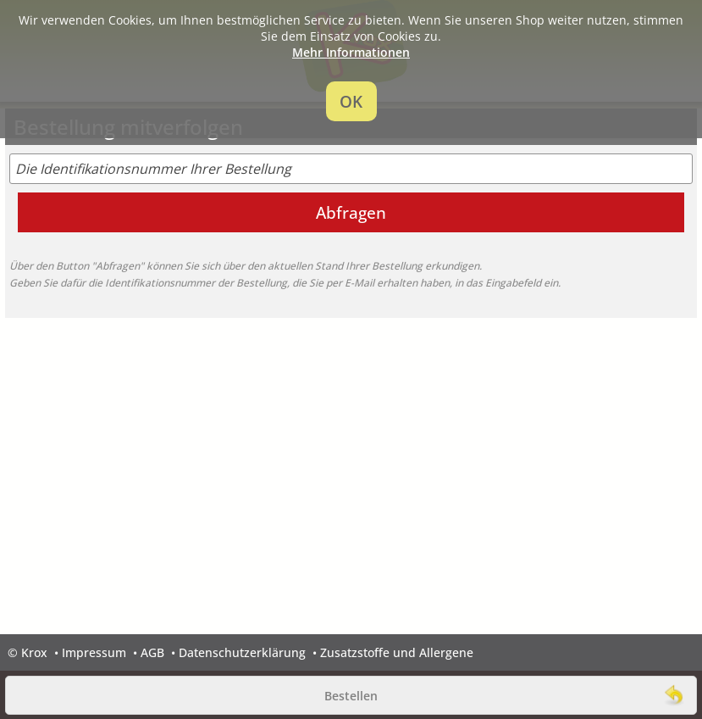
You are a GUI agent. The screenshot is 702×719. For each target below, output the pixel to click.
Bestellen (351, 696)
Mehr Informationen (351, 52)
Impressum (94, 652)
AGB (152, 652)
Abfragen (351, 212)
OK (351, 101)
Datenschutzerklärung (242, 652)
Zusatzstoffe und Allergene (396, 652)
